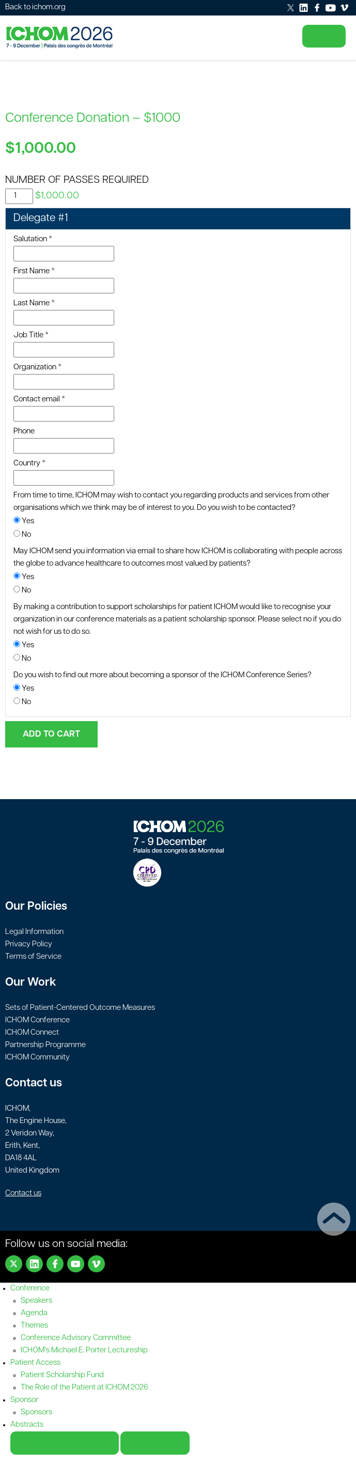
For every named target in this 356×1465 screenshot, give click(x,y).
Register (155, 1443)
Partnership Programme (45, 1045)
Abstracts (26, 1425)
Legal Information (34, 932)
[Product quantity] (19, 196)
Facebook (55, 1263)
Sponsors (36, 1412)
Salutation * (32, 239)
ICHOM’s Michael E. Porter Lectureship (84, 1350)
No (22, 534)
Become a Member (64, 1443)
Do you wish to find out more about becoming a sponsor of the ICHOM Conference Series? (162, 675)
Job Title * (31, 335)
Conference (30, 1288)
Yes (23, 521)
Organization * (37, 367)
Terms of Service (33, 957)
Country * (29, 463)
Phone (24, 431)
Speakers (36, 1301)
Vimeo (96, 1263)
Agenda (34, 1313)
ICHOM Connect (32, 1033)
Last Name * (34, 303)
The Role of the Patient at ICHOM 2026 (84, 1388)
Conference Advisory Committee (76, 1338)
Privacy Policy (28, 944)
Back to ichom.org (35, 7)
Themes (34, 1326)
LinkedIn (34, 1263)
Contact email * (39, 399)
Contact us (23, 1193)
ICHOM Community (37, 1058)
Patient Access (35, 1363)
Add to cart (51, 734)
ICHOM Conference (37, 1020)
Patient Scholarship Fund (62, 1375)
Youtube (75, 1263)
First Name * (34, 271)
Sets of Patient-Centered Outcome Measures (80, 1008)
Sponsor (24, 1400)
